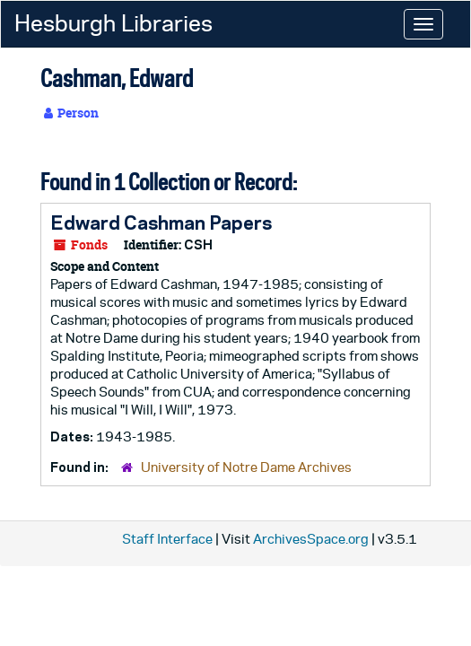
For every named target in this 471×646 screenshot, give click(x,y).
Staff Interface (167, 538)
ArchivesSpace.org (311, 538)
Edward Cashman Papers (161, 222)
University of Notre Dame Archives (246, 467)
